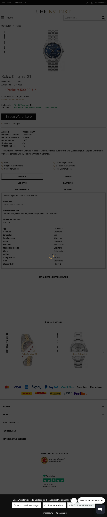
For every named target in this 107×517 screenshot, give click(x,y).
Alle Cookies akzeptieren (81, 505)
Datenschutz (60, 513)
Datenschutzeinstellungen (26, 505)
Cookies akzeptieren (54, 505)
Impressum (46, 513)
